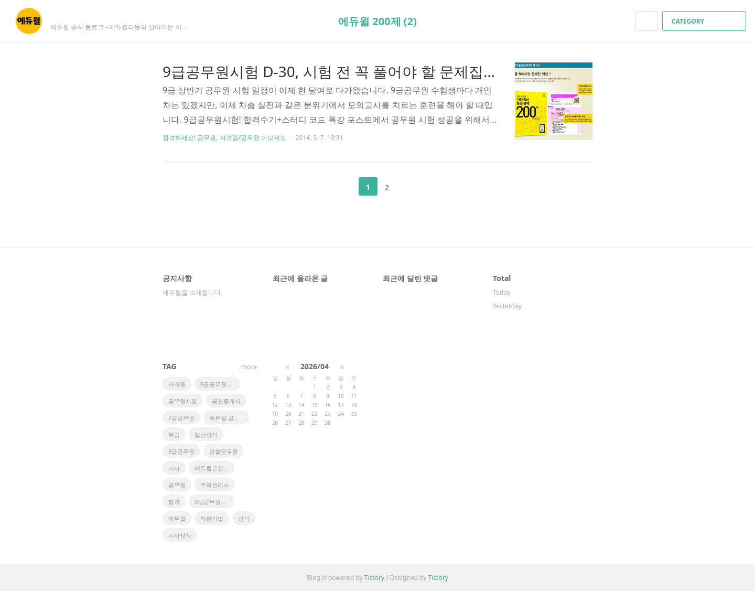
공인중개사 (226, 401)
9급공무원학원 (219, 384)
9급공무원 (181, 451)
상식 (244, 518)
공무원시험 (182, 401)
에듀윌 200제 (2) (377, 21)
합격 (174, 502)
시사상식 (179, 535)
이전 (342, 186)
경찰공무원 (223, 451)
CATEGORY (705, 21)
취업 (174, 434)
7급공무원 (181, 418)
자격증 (177, 384)
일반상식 (206, 434)
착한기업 (211, 518)
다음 (413, 186)
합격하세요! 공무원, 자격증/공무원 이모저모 (224, 137)
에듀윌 (177, 518)
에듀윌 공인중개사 (229, 418)
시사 (174, 468)
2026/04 (314, 366)
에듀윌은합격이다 (214, 468)
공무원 (177, 485)
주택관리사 (214, 485)
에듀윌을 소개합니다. (192, 292)
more (249, 366)
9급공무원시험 (213, 502)
